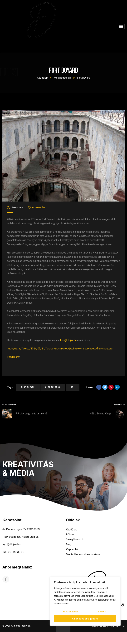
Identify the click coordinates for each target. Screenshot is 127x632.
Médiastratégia (62, 77)
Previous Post (9, 404)
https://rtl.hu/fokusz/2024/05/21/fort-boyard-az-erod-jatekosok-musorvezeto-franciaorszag (59, 348)
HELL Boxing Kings (100, 413)
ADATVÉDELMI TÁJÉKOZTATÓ (108, 625)
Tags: (10, 387)
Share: (89, 387)
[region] (85, 601)
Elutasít (102, 611)
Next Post (119, 404)
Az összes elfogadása (85, 618)
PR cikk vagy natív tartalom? (31, 413)
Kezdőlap (42, 77)
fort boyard (28, 387)
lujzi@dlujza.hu (68, 340)
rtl (73, 387)
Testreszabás (70, 611)
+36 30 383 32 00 (13, 552)
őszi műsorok (52, 387)
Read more (13, 356)
